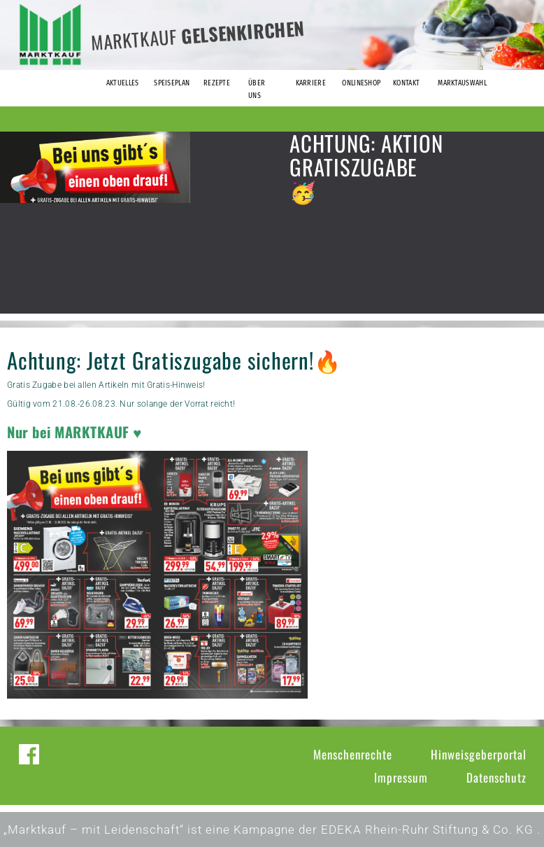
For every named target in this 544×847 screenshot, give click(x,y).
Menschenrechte (352, 754)
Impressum (401, 777)
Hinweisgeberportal (479, 754)
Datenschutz (496, 777)
